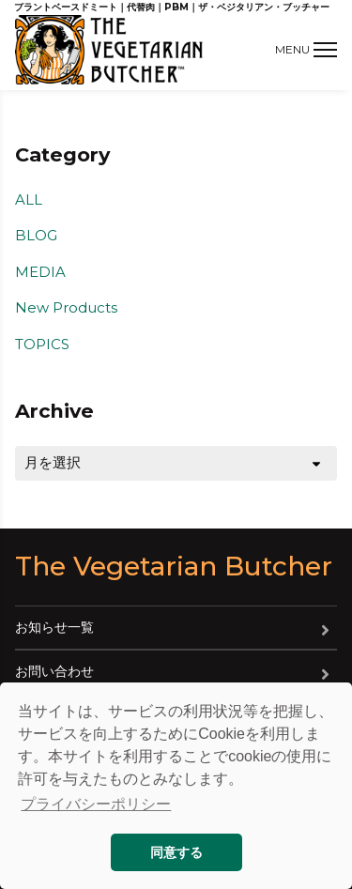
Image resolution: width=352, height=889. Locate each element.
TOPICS (42, 344)
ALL (28, 199)
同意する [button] (176, 852)
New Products (66, 307)
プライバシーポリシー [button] (96, 804)
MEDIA (40, 272)
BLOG (36, 235)
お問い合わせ (54, 671)
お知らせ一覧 (54, 627)
